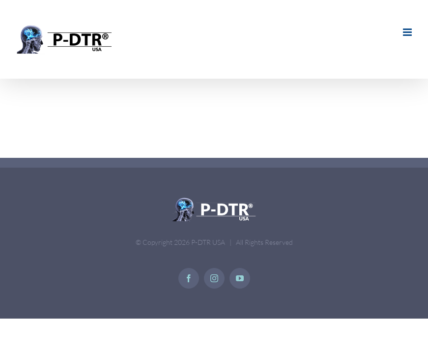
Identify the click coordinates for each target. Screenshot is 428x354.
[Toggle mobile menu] (408, 32)
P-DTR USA (208, 242)
